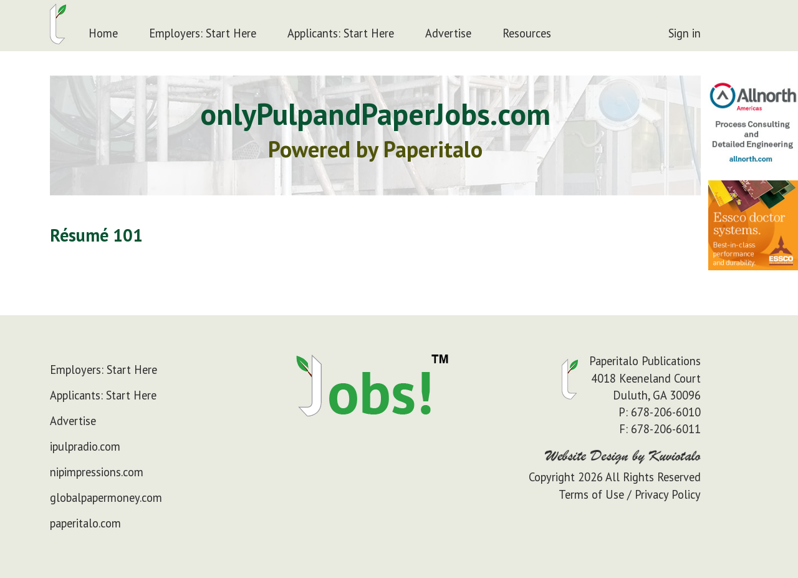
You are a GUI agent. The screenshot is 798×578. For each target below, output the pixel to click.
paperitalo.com (85, 523)
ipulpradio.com (85, 446)
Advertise (448, 33)
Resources (526, 33)
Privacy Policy (668, 494)
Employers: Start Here (202, 33)
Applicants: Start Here (340, 33)
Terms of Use (591, 494)
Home (103, 33)
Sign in (684, 33)
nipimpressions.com (96, 471)
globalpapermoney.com (106, 497)
